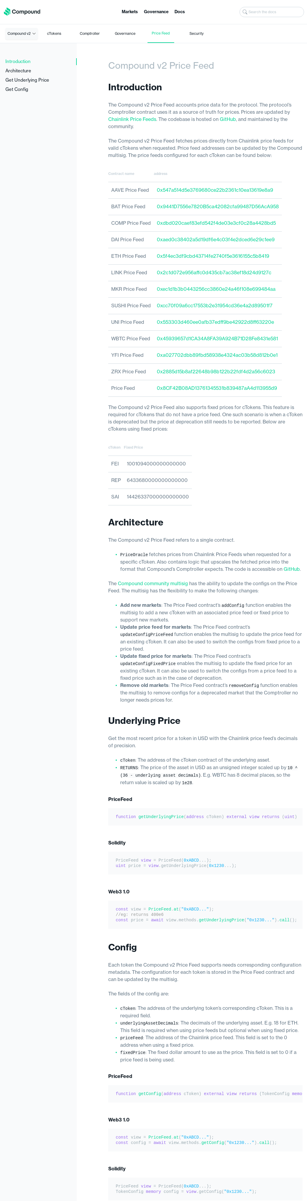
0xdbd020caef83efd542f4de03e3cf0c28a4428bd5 (216, 223)
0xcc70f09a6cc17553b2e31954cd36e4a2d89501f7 (215, 305)
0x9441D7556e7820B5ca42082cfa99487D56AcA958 (218, 206)
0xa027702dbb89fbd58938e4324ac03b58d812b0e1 (217, 355)
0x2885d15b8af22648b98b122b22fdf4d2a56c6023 (216, 371)
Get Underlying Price (27, 80)
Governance (156, 12)
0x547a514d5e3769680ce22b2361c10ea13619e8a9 (215, 190)
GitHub (228, 119)
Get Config (16, 89)
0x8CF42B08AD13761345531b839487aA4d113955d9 (217, 388)
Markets (130, 12)
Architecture (18, 71)
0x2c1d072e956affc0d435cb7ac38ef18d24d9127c (214, 272)
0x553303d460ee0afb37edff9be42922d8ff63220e (215, 322)
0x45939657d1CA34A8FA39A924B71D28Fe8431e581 (217, 338)
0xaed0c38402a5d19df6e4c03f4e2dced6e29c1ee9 (216, 239)
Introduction (18, 61)
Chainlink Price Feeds (132, 119)
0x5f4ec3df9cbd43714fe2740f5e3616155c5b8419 (213, 256)
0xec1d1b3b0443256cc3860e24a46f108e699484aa (216, 289)
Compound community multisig (153, 583)
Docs (179, 12)
